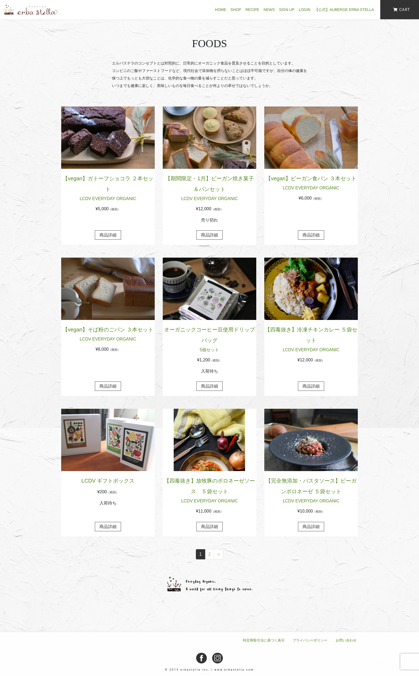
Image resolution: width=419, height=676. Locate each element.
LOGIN (305, 9)
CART (401, 9)
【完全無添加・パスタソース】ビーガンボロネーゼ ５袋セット (311, 491)
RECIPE (252, 9)
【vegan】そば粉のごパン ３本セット (108, 335)
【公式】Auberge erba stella (344, 9)
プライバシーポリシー (310, 640)
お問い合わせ (346, 640)
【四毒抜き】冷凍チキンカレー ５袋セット (311, 340)
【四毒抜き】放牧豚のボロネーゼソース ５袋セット (209, 491)
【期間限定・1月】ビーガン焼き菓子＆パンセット (209, 189)
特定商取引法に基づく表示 (264, 640)
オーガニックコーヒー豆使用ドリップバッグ (209, 340)
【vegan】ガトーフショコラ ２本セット (108, 189)
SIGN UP (286, 9)
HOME (220, 9)
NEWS (269, 9)
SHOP (236, 9)
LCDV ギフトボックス (108, 481)
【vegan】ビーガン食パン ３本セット (311, 183)
